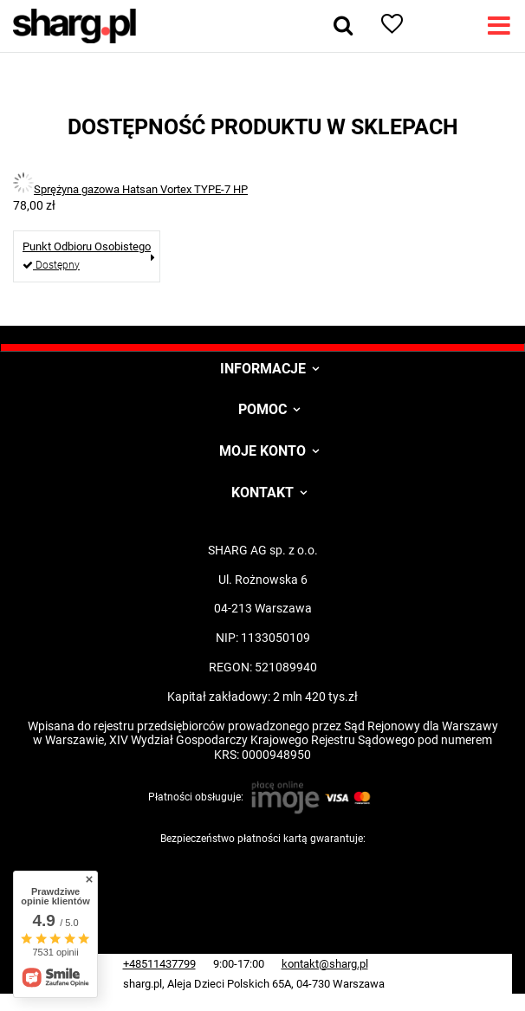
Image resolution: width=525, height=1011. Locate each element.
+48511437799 (159, 963)
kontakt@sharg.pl (325, 963)
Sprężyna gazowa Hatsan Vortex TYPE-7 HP (141, 189)
